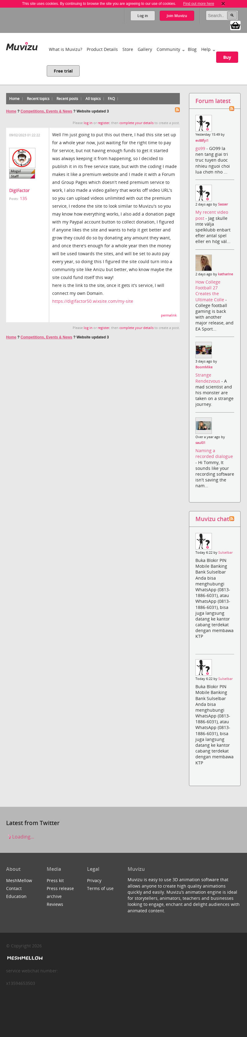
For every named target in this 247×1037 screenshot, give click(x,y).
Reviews (55, 904)
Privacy (94, 880)
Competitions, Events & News (46, 111)
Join (177, 15)
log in (88, 123)
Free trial (63, 71)
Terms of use (100, 888)
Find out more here (198, 4)
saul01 (200, 443)
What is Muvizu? (65, 49)
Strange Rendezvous (208, 378)
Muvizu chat (212, 519)
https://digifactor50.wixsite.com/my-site (92, 301)
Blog (192, 49)
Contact (14, 888)
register (103, 123)
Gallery (145, 49)
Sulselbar (225, 552)
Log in (142, 15)
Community (168, 49)
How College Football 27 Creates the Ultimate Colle (210, 290)
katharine (225, 274)
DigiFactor (19, 190)
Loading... (20, 836)
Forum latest (213, 101)
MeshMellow (19, 880)
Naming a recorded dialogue (214, 453)
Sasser (223, 204)
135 (23, 198)
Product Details (102, 49)
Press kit (55, 880)
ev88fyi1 (202, 140)
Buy (227, 57)
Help (206, 49)
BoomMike (203, 367)
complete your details (136, 123)
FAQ (111, 98)
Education (16, 896)
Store (127, 49)
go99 (200, 148)
